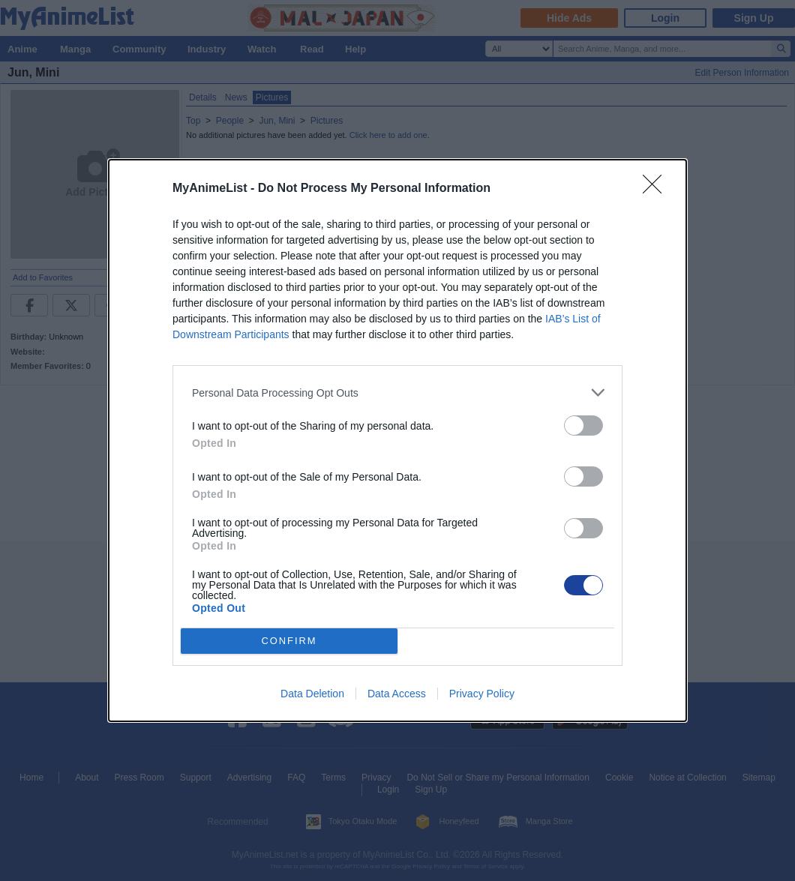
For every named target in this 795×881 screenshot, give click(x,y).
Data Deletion (312, 694)
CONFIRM (289, 641)
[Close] (657, 189)
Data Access (397, 694)
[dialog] (397, 440)
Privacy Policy (481, 694)
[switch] (583, 425)
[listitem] (397, 392)
